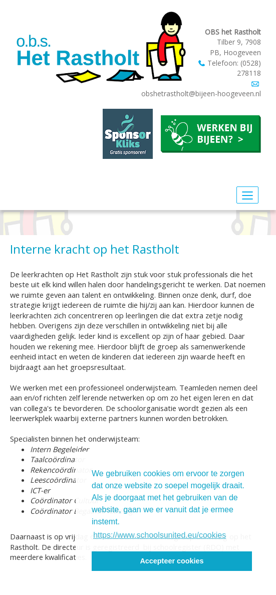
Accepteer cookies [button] (171, 561)
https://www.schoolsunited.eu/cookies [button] (159, 535)
